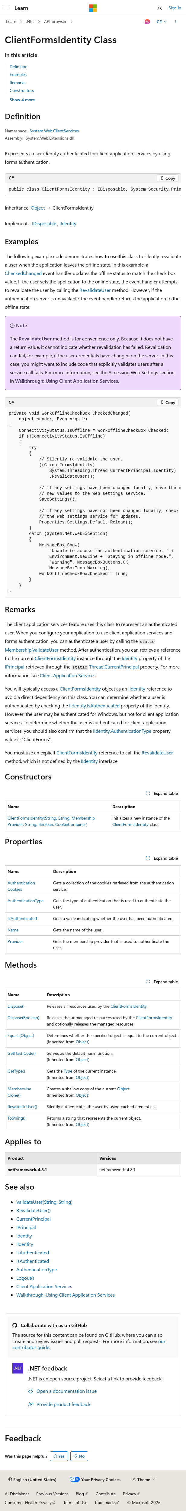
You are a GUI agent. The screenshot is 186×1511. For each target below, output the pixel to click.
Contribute (106, 1494)
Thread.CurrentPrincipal (114, 666)
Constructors (22, 90)
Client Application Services (68, 675)
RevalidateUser (95, 290)
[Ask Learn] (147, 22)
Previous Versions (52, 1494)
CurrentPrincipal (33, 1218)
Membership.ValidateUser (32, 649)
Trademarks (105, 1502)
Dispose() (16, 1006)
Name (13, 930)
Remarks (17, 82)
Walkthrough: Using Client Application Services (66, 381)
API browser (55, 21)
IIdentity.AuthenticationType (122, 731)
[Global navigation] (6, 8)
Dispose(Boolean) (23, 1017)
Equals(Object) (21, 1035)
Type (68, 1071)
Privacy (129, 1494)
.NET (30, 21)
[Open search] (160, 8)
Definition (18, 66)
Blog (80, 1494)
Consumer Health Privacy (28, 1502)
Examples (18, 74)
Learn (11, 21)
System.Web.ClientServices (54, 131)
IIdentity (67, 223)
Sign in (174, 8)
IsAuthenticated (22, 918)
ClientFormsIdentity (55, 658)
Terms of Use (75, 1502)
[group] (93, 189)
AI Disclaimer (17, 1494)
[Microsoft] (93, 8)
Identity (129, 658)
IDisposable (44, 223)
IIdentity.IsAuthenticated (94, 705)
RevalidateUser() (22, 1106)
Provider (15, 941)
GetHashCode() (22, 1053)
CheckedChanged (23, 273)
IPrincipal (14, 666)
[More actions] (176, 22)
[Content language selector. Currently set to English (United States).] (32, 1479)
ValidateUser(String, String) (44, 1202)
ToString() (16, 1118)
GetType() (16, 1071)
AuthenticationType (25, 900)
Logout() (25, 1278)
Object (38, 207)
